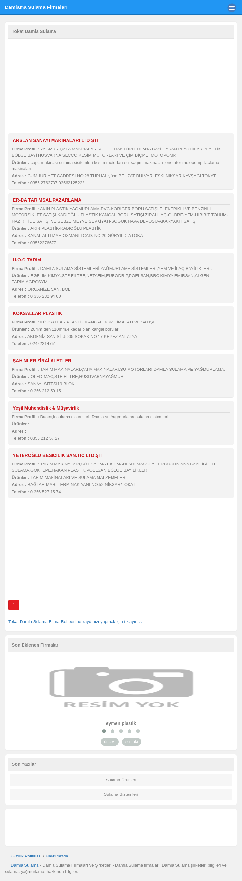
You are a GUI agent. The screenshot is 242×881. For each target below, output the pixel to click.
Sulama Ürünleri (121, 780)
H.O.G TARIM (27, 259)
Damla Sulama (24, 865)
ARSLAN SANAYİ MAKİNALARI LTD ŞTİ (55, 140)
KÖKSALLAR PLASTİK (37, 313)
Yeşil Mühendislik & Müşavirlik (46, 408)
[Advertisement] (121, 87)
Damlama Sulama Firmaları (36, 7)
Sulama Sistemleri (121, 794)
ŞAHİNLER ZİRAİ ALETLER (42, 360)
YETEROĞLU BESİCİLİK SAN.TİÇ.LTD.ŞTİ (58, 455)
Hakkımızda (57, 856)
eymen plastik (121, 723)
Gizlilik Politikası (26, 856)
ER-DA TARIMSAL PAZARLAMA (47, 200)
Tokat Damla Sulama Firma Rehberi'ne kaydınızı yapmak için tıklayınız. (75, 621)
